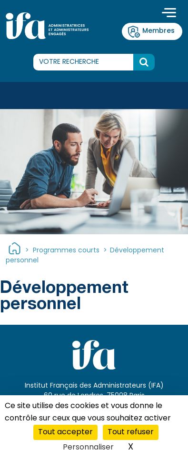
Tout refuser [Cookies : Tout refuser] (131, 432)
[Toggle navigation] (169, 14)
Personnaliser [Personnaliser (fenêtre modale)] (88, 447)
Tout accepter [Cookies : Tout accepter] (65, 432)
